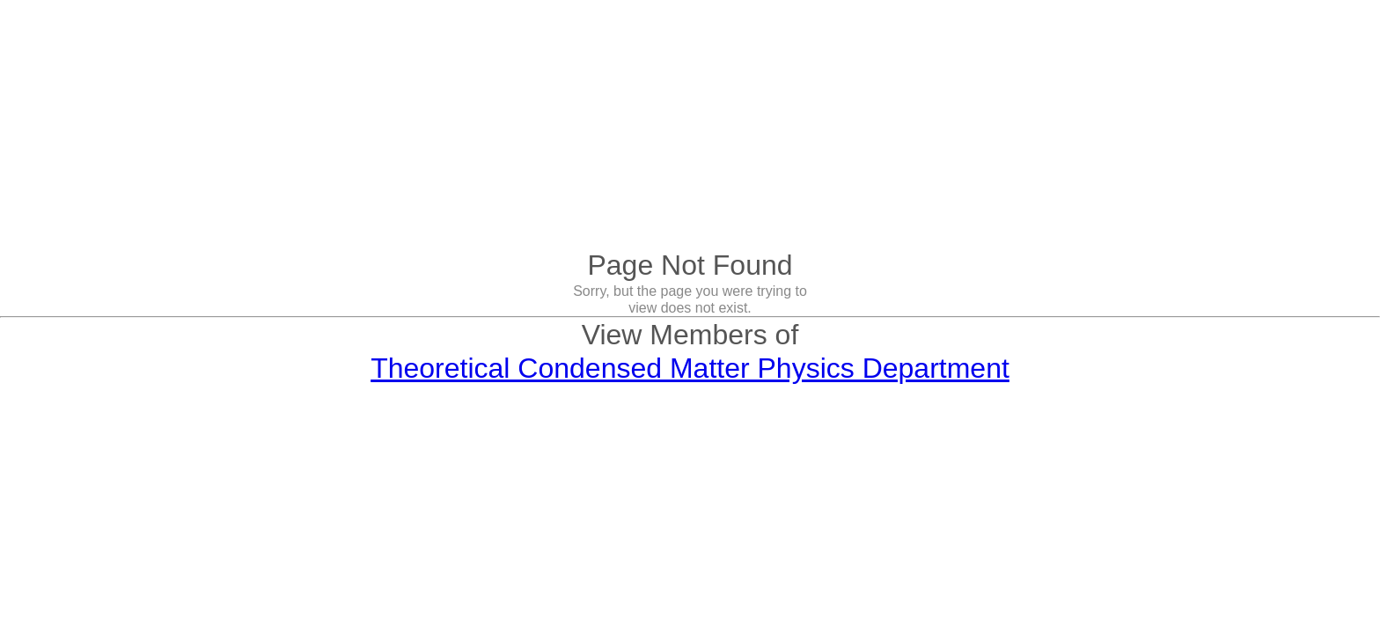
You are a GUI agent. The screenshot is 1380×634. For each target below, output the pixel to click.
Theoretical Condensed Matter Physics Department (690, 368)
